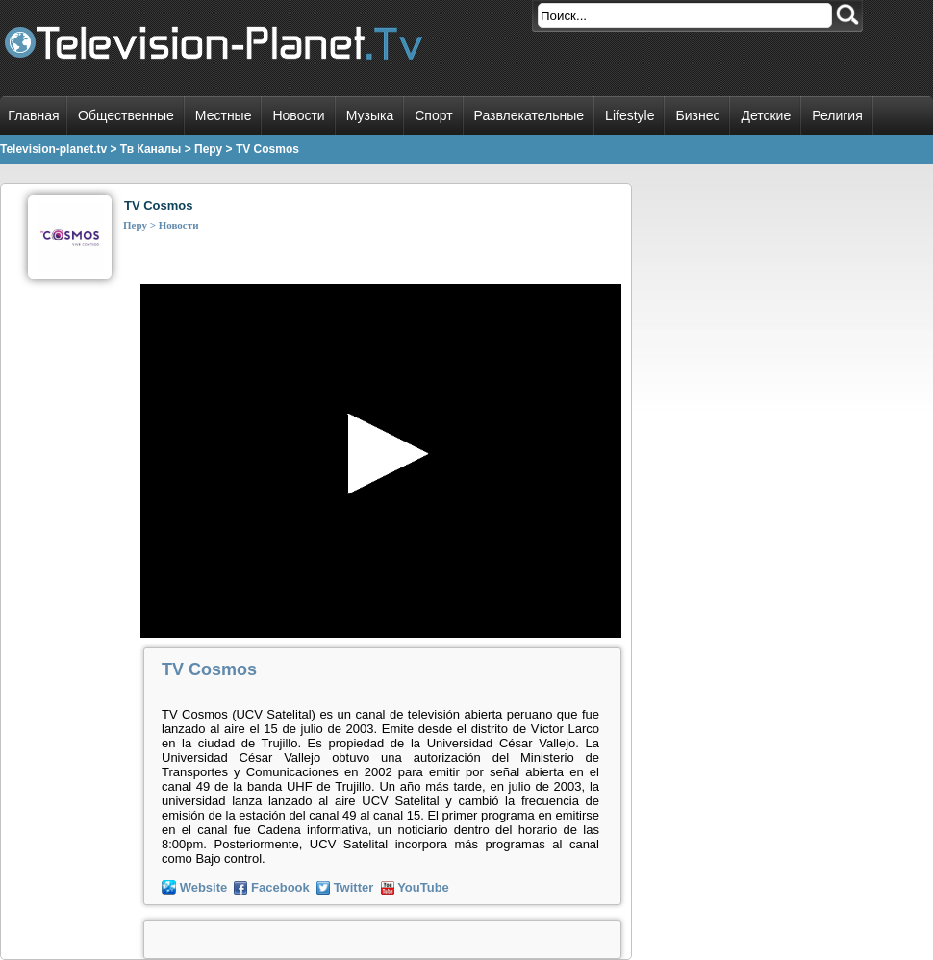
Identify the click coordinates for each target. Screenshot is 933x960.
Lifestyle (629, 115)
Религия (837, 115)
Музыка (370, 115)
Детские (766, 115)
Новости (298, 115)
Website (204, 887)
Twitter (354, 887)
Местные (223, 115)
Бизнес (697, 115)
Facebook (280, 887)
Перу (135, 225)
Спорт (433, 115)
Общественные (126, 115)
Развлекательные (529, 115)
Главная (33, 115)
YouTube (423, 887)
